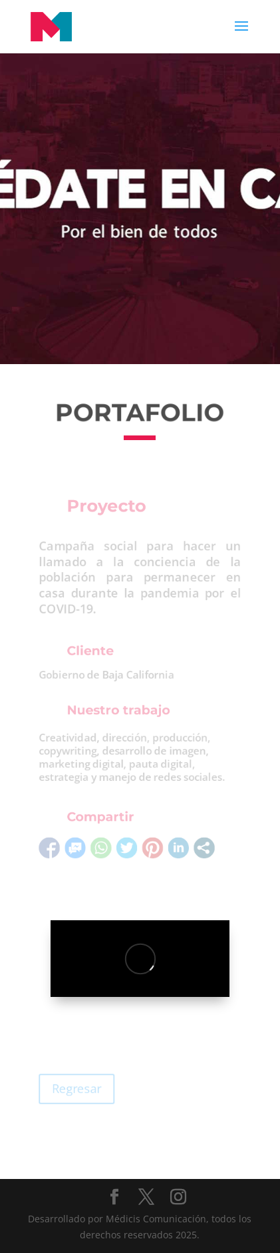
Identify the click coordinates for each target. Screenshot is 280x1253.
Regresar (71, 1088)
